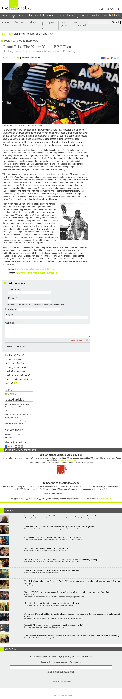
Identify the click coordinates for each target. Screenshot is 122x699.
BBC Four (8, 437)
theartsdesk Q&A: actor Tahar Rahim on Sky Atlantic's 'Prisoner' (52, 537)
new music (12, 16)
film (30, 15)
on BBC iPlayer (49, 269)
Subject (9, 314)
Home (3, 34)
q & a (43, 25)
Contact (54, 695)
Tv (10, 34)
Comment (10, 323)
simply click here (72, 494)
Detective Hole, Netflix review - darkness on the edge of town (51, 603)
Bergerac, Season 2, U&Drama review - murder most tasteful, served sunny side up (60, 559)
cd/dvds (107, 15)
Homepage (10, 309)
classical (39, 15)
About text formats (77, 340)
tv (87, 15)
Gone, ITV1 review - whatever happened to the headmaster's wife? (53, 625)
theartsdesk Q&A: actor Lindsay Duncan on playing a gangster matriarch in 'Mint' (60, 516)
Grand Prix (26, 273)
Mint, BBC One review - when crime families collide (47, 548)
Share (105, 58)
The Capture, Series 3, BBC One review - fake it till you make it (52, 570)
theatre (50, 15)
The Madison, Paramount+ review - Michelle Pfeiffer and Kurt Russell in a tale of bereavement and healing (71, 635)
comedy (62, 15)
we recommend (80, 24)
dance (72, 15)
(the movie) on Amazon (44, 273)
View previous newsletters (61, 681)
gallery (32, 22)
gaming (95, 15)
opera (21, 15)
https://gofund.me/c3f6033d (68, 460)
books (117, 15)
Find (18, 273)
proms (52, 22)
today (4, 15)
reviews (5, 22)
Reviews (8, 434)
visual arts (81, 16)
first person (64, 24)
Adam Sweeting (12, 58)
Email (11, 298)
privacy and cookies (65, 695)
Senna (7, 411)
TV (19, 434)
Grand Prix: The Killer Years (27, 269)
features (19, 22)
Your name (14, 289)
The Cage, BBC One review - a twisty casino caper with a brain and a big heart (59, 526)
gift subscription (105, 499)
